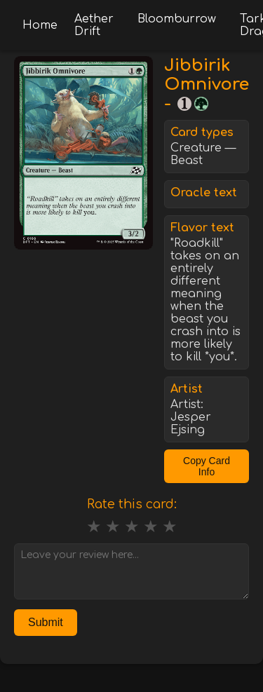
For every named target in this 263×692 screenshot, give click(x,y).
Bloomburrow (176, 19)
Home (40, 25)
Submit (45, 622)
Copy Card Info (206, 466)
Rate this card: (132, 504)
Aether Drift (94, 25)
